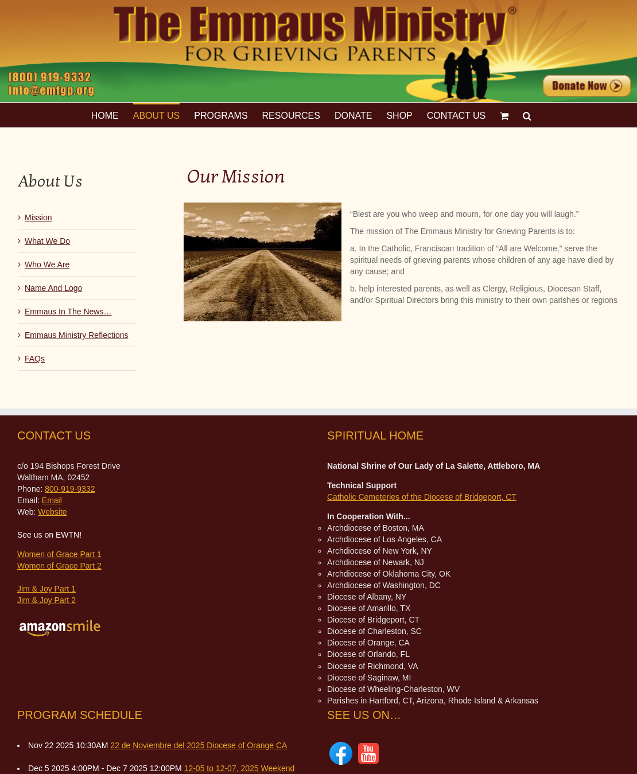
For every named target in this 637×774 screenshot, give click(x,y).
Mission (38, 217)
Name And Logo (53, 288)
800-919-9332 (70, 488)
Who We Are (47, 264)
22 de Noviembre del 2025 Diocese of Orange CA (198, 745)
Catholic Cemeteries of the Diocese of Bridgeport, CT (421, 496)
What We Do (47, 241)
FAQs (35, 358)
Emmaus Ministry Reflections (77, 335)
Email (52, 500)
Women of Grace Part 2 (59, 565)
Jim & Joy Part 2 (46, 600)
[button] (527, 115)
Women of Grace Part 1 (59, 554)
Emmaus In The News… (68, 311)
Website (52, 511)
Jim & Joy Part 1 (46, 588)
